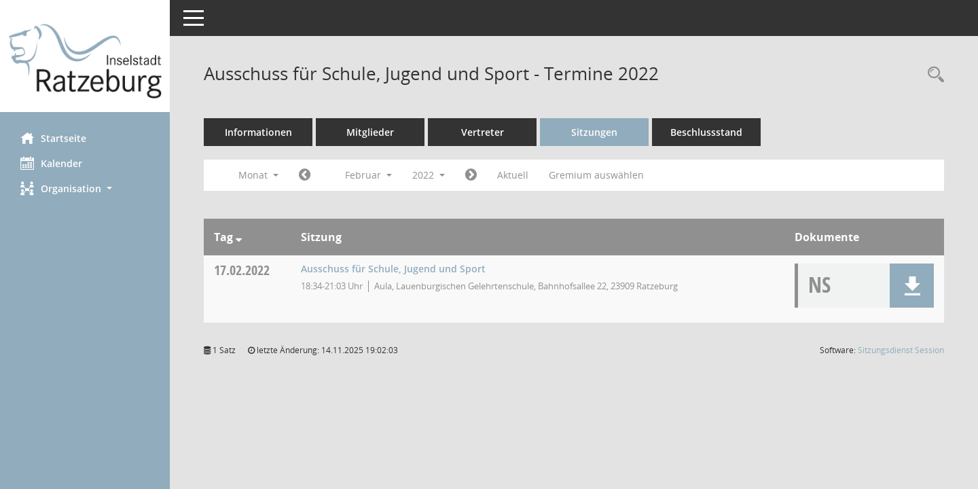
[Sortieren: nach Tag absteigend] (239, 237)
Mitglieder (370, 132)
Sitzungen (594, 132)
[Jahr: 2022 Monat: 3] (471, 175)
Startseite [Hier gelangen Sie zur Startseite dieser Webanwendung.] (53, 138)
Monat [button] (258, 174)
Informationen (258, 132)
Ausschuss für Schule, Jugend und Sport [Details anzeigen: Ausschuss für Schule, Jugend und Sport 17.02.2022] (393, 268)
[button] (85, 188)
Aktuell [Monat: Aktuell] (512, 174)
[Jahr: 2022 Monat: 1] (305, 175)
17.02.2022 (242, 270)
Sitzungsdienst (901, 350)
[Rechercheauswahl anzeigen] (932, 75)
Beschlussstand (706, 132)
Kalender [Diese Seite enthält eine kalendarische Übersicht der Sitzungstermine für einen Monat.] (51, 163)
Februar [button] (368, 174)
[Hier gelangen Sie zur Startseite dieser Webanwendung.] (85, 61)
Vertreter (482, 132)
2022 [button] (428, 174)
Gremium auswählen (596, 174)
